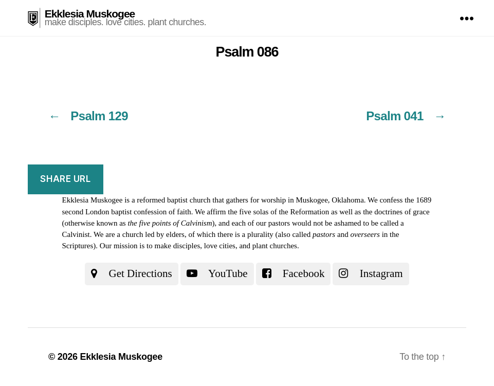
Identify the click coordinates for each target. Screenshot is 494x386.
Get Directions (131, 273)
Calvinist (76, 234)
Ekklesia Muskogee (90, 13)
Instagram (370, 273)
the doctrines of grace (396, 212)
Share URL (65, 179)
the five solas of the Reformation (278, 212)
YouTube (217, 273)
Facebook (293, 273)
